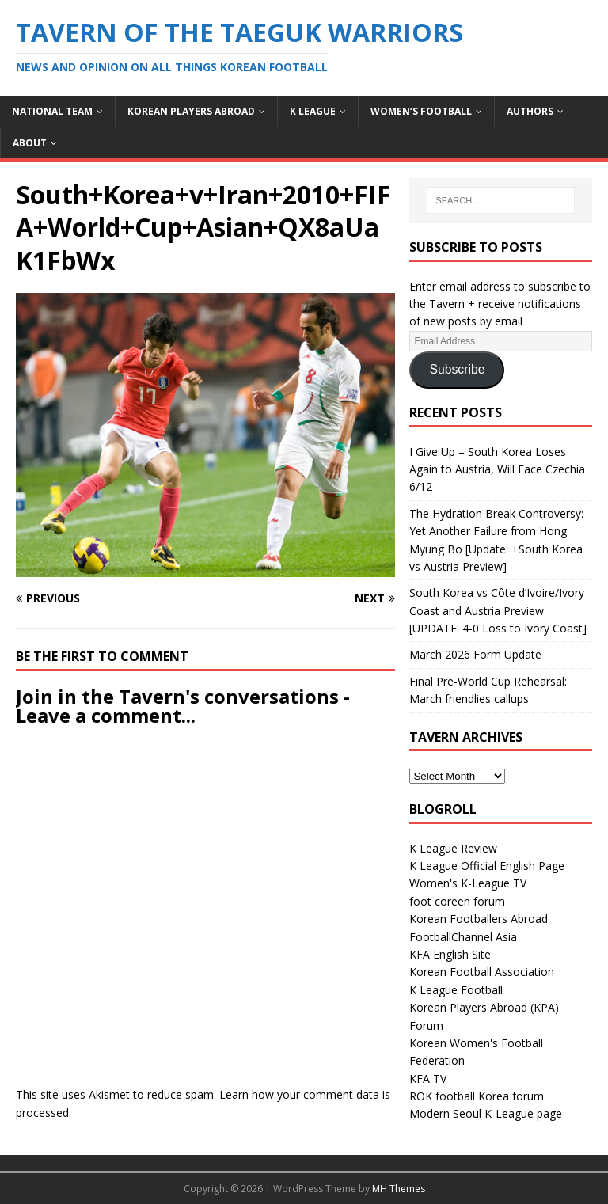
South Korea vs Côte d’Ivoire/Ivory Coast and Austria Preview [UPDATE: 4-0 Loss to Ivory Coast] (498, 610)
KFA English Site (450, 954)
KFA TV (427, 1078)
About (30, 143)
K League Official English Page (486, 865)
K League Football (456, 989)
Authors (530, 111)
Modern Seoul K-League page (485, 1113)
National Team (52, 111)
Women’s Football (421, 111)
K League (313, 111)
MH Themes (398, 1188)
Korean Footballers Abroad (478, 918)
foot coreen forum (457, 901)
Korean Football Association (481, 971)
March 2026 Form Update (475, 654)
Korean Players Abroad (191, 111)
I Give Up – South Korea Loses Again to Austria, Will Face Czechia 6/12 (497, 469)
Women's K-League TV (467, 883)
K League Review (453, 848)
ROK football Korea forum (476, 1095)
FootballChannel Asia (463, 936)
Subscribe (456, 369)
